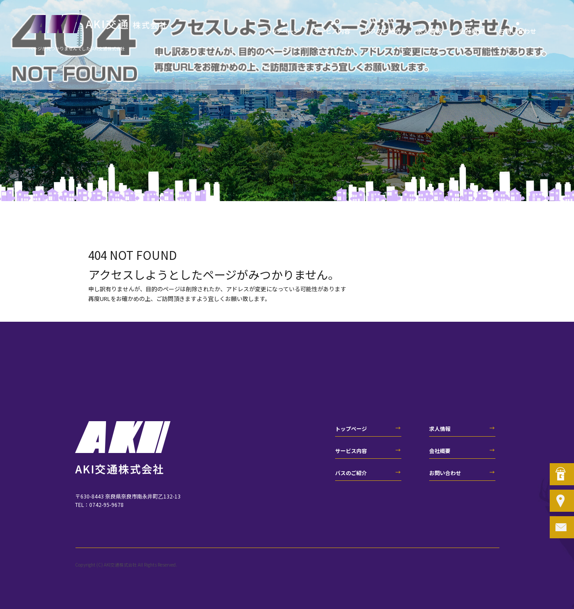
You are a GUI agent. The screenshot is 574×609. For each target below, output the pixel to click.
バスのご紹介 (383, 31)
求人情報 (429, 31)
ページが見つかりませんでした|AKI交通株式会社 (77, 48)
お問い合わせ (517, 31)
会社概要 (471, 31)
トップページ (284, 31)
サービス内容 (332, 31)
